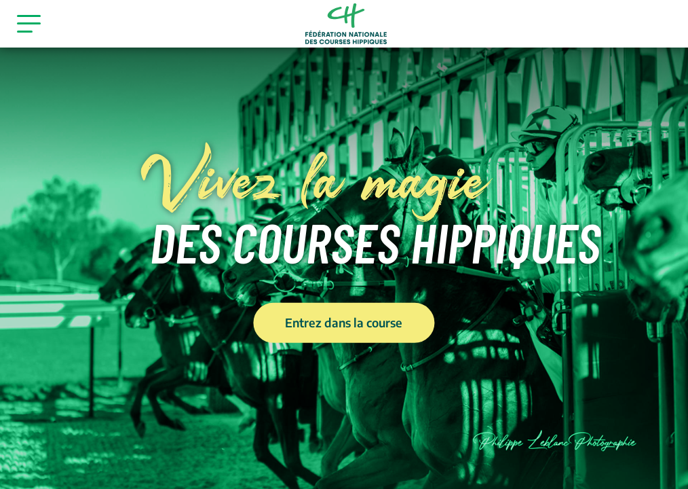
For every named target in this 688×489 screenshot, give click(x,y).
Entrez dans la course (343, 321)
